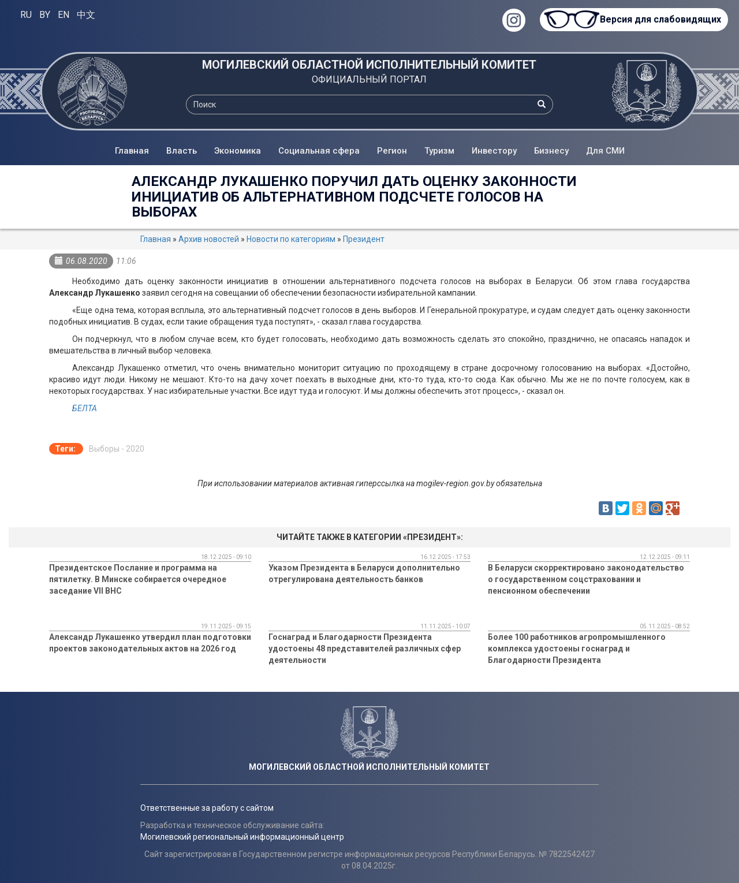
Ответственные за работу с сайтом (207, 808)
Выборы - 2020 (116, 448)
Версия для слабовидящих (658, 19)
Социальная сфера (319, 151)
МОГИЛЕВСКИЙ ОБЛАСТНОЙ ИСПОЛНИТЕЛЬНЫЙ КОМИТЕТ (369, 65)
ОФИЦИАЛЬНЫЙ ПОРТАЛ (369, 79)
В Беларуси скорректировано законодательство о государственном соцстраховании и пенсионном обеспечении (586, 579)
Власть (181, 151)
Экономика (237, 151)
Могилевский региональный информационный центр (242, 836)
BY (44, 14)
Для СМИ (605, 151)
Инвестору (494, 151)
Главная (132, 151)
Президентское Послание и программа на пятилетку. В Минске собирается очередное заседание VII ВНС (137, 579)
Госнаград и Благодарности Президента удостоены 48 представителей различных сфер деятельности (364, 648)
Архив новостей (208, 239)
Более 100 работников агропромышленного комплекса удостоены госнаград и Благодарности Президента (577, 648)
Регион (392, 151)
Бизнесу (551, 151)
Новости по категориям (291, 239)
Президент (364, 239)
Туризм (439, 151)
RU (26, 14)
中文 (86, 14)
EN (63, 14)
